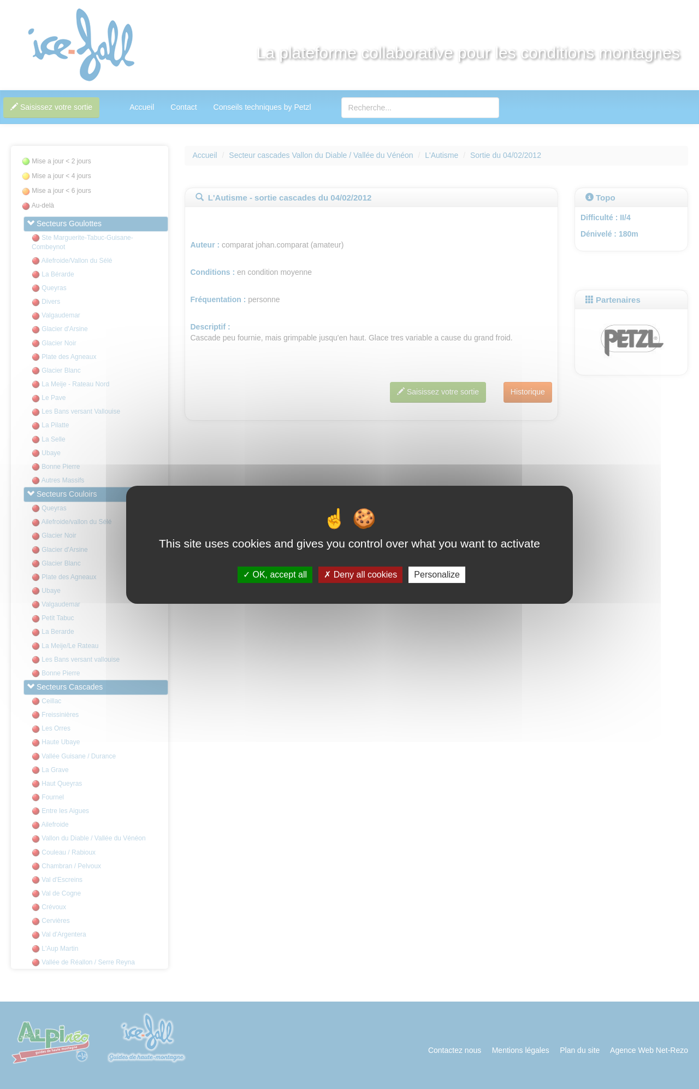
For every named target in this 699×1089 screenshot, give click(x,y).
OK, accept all (275, 574)
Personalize (437, 574)
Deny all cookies (360, 574)
